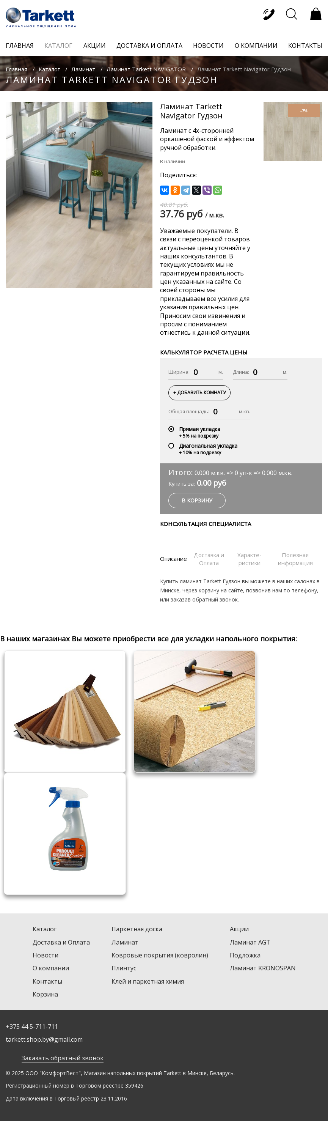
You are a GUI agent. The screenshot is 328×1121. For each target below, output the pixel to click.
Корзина (45, 994)
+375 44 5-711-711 (32, 1026)
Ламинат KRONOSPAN (263, 968)
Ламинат (83, 69)
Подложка (245, 955)
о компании (256, 45)
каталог (58, 45)
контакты (305, 45)
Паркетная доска (136, 929)
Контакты (47, 981)
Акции (239, 929)
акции (94, 45)
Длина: (241, 371)
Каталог (49, 69)
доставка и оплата (149, 45)
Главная (16, 69)
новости (208, 45)
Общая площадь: (188, 411)
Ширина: (179, 371)
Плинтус (123, 968)
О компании (51, 968)
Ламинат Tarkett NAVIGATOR (146, 69)
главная (20, 45)
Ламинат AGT (250, 942)
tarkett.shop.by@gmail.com (44, 1039)
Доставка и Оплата (61, 942)
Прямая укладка (199, 429)
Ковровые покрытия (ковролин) (159, 955)
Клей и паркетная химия (147, 981)
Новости (45, 955)
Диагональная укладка (208, 445)
